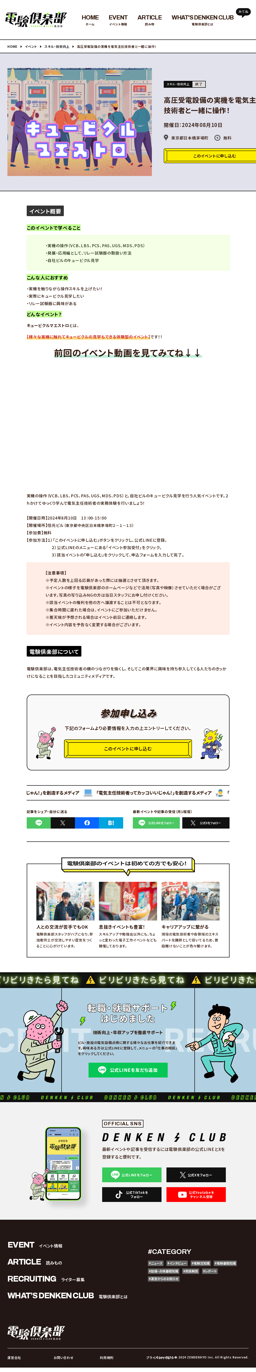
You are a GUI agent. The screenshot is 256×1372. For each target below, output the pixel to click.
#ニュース (158, 1269)
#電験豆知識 (215, 1269)
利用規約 (106, 1362)
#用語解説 (236, 1278)
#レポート (158, 1288)
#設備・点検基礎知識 (202, 1278)
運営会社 (13, 1362)
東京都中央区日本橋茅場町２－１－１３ (101, 525)
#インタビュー (185, 1269)
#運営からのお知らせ (192, 1288)
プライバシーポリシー (159, 1362)
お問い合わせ (62, 1362)
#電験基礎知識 (163, 1278)
